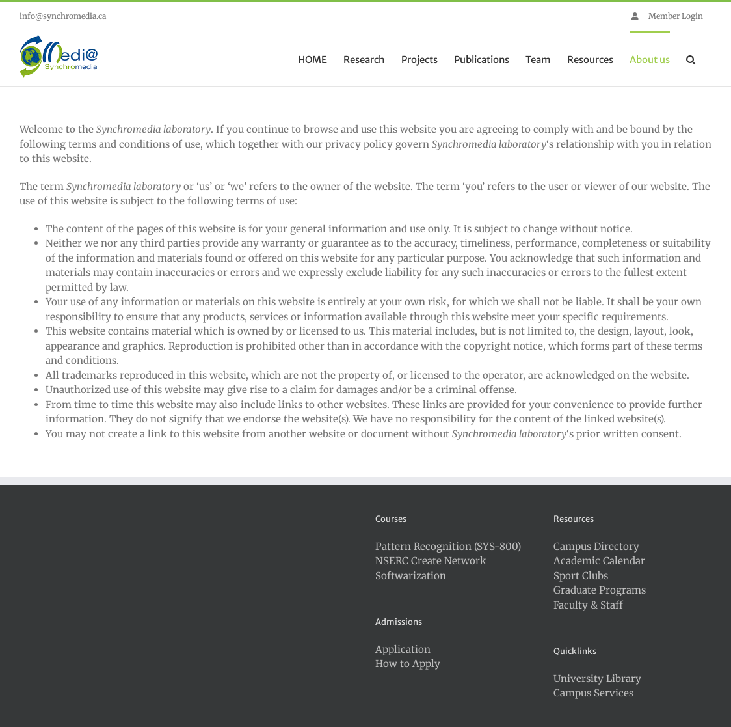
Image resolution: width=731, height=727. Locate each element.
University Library (597, 678)
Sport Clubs (580, 575)
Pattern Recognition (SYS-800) (448, 546)
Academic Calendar (599, 561)
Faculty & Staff (588, 605)
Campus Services (593, 693)
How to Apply (407, 663)
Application (403, 649)
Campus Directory (596, 546)
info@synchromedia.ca (63, 16)
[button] (690, 58)
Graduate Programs (599, 590)
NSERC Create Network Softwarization (430, 568)
